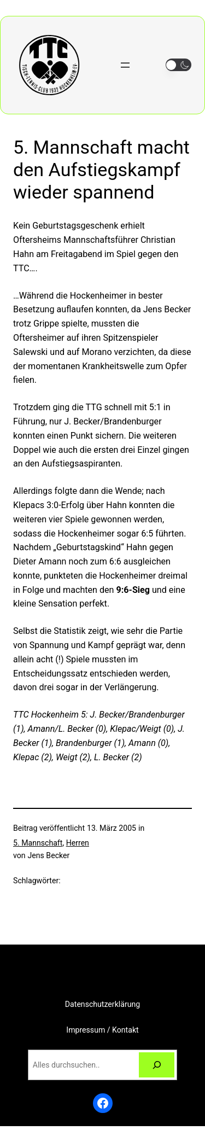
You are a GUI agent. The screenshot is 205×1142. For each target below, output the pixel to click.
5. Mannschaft (37, 842)
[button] (178, 65)
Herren (77, 842)
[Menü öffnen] (125, 65)
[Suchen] (157, 1065)
